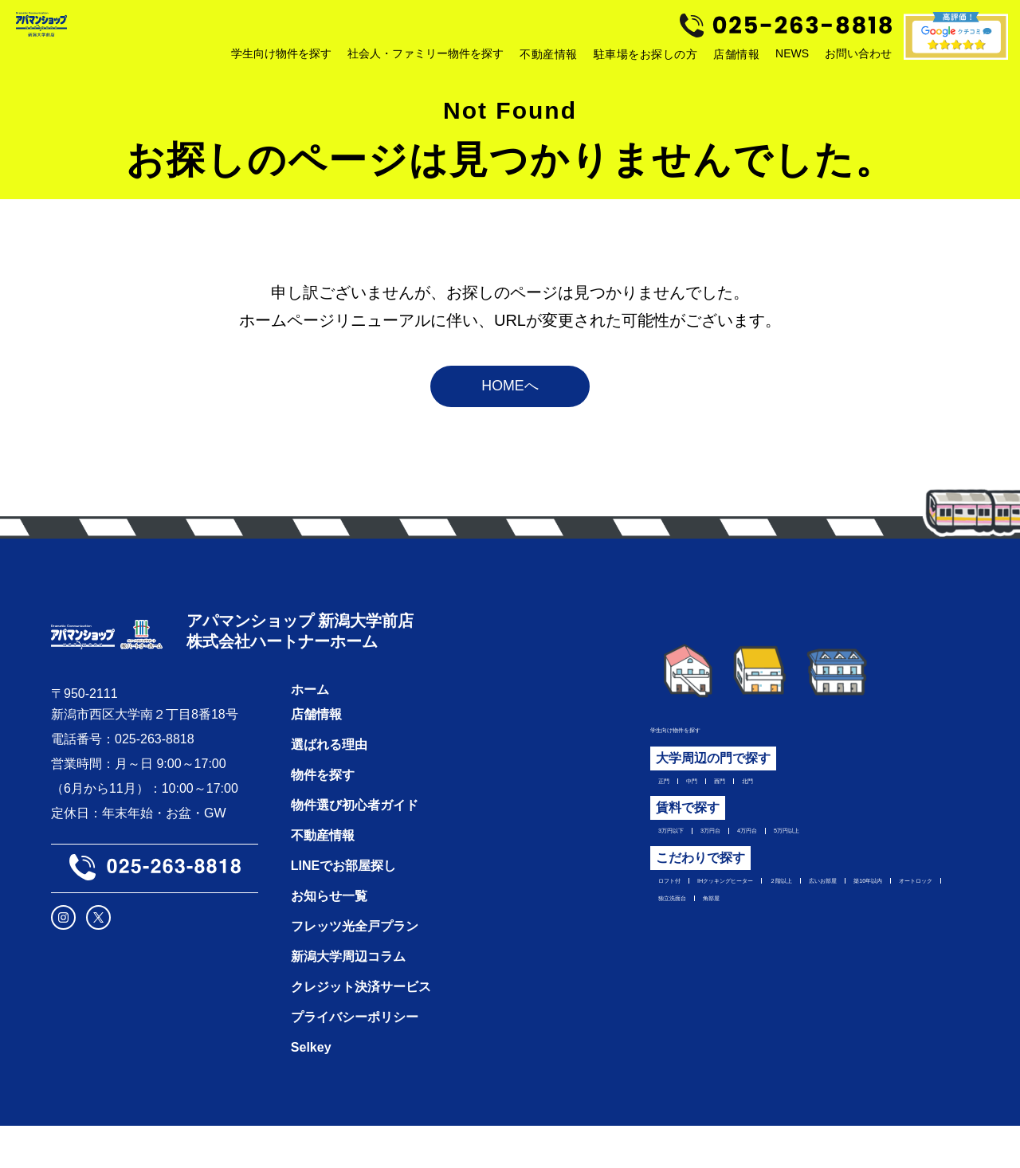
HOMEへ (510, 398)
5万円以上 (886, 856)
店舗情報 (736, 58)
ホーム (310, 732)
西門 (755, 800)
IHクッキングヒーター (789, 913)
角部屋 (758, 962)
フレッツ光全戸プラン (354, 968)
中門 (713, 800)
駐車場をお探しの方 (646, 58)
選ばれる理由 (329, 787)
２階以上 (895, 913)
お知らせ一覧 (329, 938)
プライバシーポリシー (354, 1059)
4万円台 (818, 856)
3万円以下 (687, 856)
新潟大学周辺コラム (348, 998)
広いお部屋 (690, 937)
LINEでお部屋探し (343, 908)
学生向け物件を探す (707, 743)
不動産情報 (549, 58)
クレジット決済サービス (361, 1029)
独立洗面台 (690, 962)
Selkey (311, 1089)
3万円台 (756, 856)
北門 (797, 800)
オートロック (859, 937)
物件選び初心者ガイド (354, 847)
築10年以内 (771, 937)
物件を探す (323, 817)
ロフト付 (683, 913)
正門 (671, 800)
